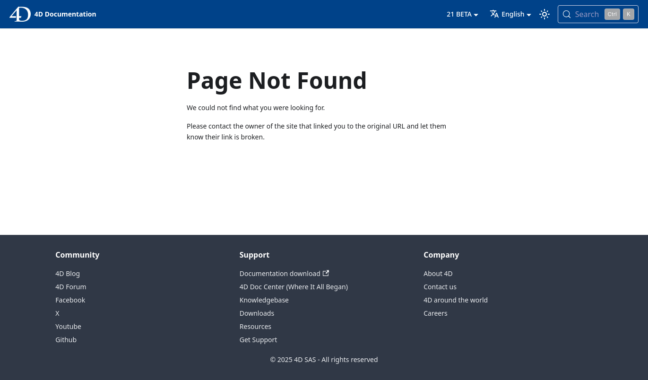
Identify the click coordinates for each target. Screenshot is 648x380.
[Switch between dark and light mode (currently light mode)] (544, 14)
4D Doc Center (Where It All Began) (294, 286)
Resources (255, 326)
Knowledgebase (264, 299)
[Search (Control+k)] (598, 14)
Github (66, 339)
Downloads (257, 313)
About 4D (438, 273)
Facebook (70, 299)
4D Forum (70, 286)
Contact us (440, 286)
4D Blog (67, 273)
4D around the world (455, 299)
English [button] (507, 13)
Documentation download (284, 273)
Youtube (68, 326)
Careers (435, 313)
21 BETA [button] (459, 13)
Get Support (258, 339)
